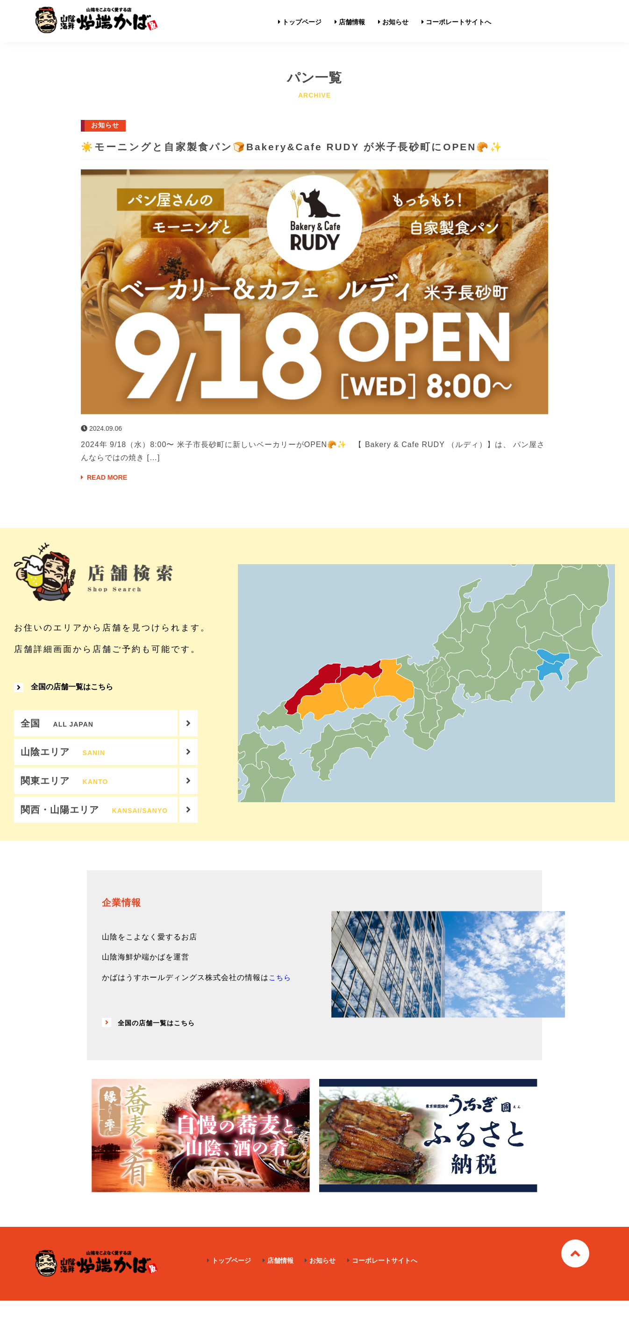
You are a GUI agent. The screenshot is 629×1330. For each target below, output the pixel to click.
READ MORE (107, 494)
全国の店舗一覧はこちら (63, 708)
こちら (281, 1007)
